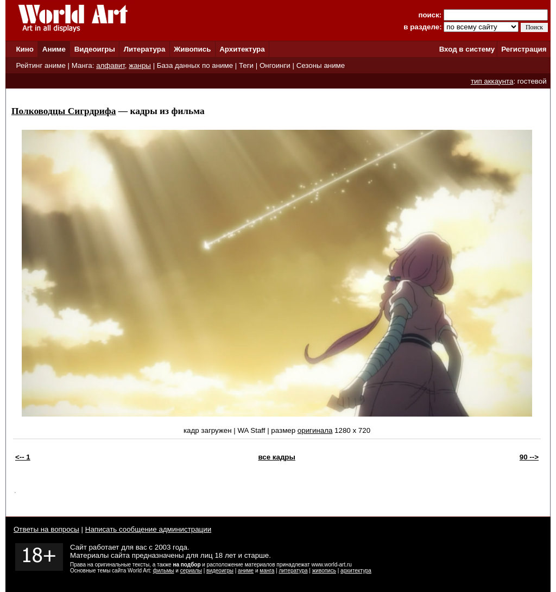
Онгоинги (275, 65)
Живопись (192, 49)
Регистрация (523, 49)
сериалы (191, 571)
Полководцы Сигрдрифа (63, 111)
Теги (246, 65)
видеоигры (219, 571)
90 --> (529, 457)
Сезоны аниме (320, 65)
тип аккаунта (492, 81)
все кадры (276, 457)
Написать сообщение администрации (148, 529)
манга (267, 571)
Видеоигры (94, 49)
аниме (246, 571)
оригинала (315, 430)
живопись (324, 571)
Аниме (54, 49)
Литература (145, 49)
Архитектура (241, 49)
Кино (25, 49)
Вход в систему (467, 49)
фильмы (163, 571)
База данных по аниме (195, 65)
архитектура (355, 571)
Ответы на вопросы (46, 529)
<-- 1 (22, 457)
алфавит (110, 65)
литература (293, 571)
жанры (140, 65)
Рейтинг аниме (40, 65)
